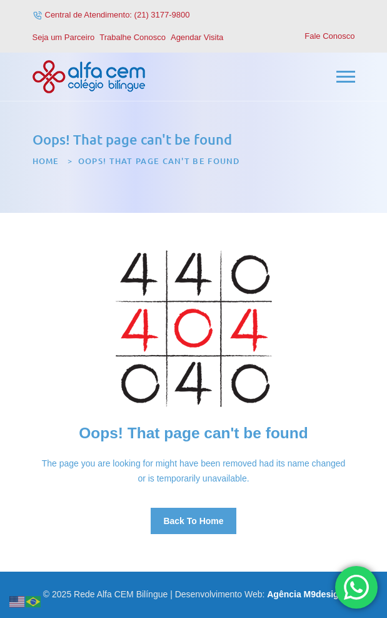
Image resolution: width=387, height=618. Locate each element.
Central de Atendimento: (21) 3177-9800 (117, 14)
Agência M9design (305, 594)
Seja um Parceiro (64, 37)
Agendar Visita (197, 37)
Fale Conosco (329, 36)
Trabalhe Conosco (132, 37)
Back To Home (193, 521)
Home (46, 161)
